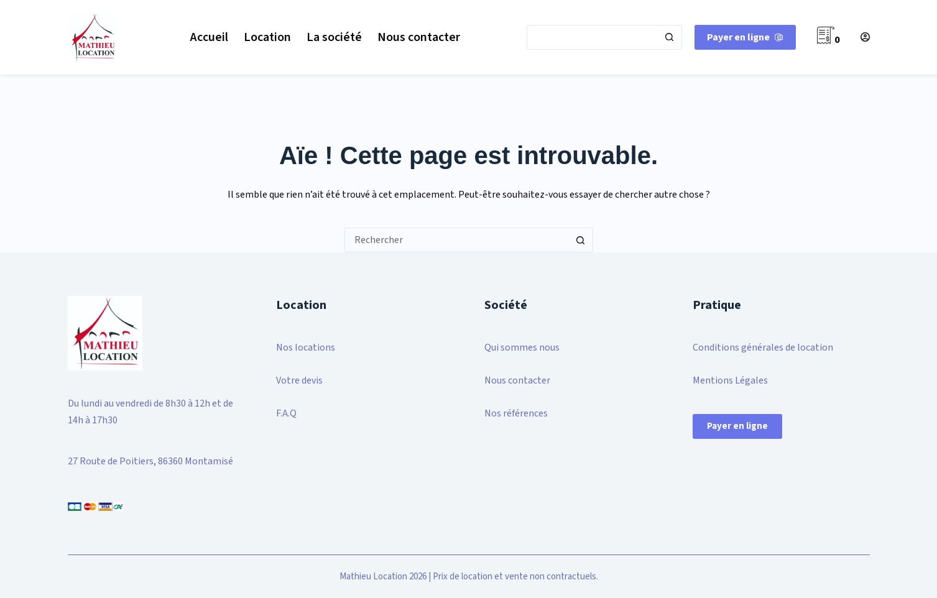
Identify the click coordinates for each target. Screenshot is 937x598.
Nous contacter (418, 37)
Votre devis (299, 380)
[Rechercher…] (592, 37)
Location (267, 37)
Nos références (516, 413)
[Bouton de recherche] (669, 37)
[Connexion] (865, 37)
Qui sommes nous (522, 347)
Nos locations (305, 347)
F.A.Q (286, 413)
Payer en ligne (737, 426)
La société (334, 37)
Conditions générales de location (763, 347)
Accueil (209, 37)
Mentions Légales (730, 380)
